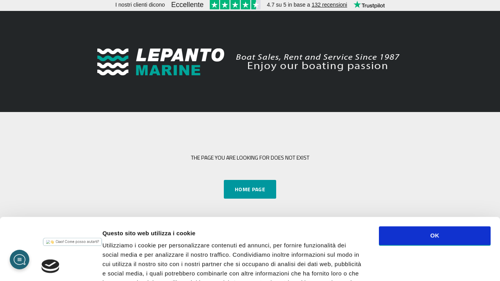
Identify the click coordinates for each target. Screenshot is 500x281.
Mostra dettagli (415, 265)
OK (434, 177)
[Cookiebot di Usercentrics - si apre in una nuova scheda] (50, 266)
